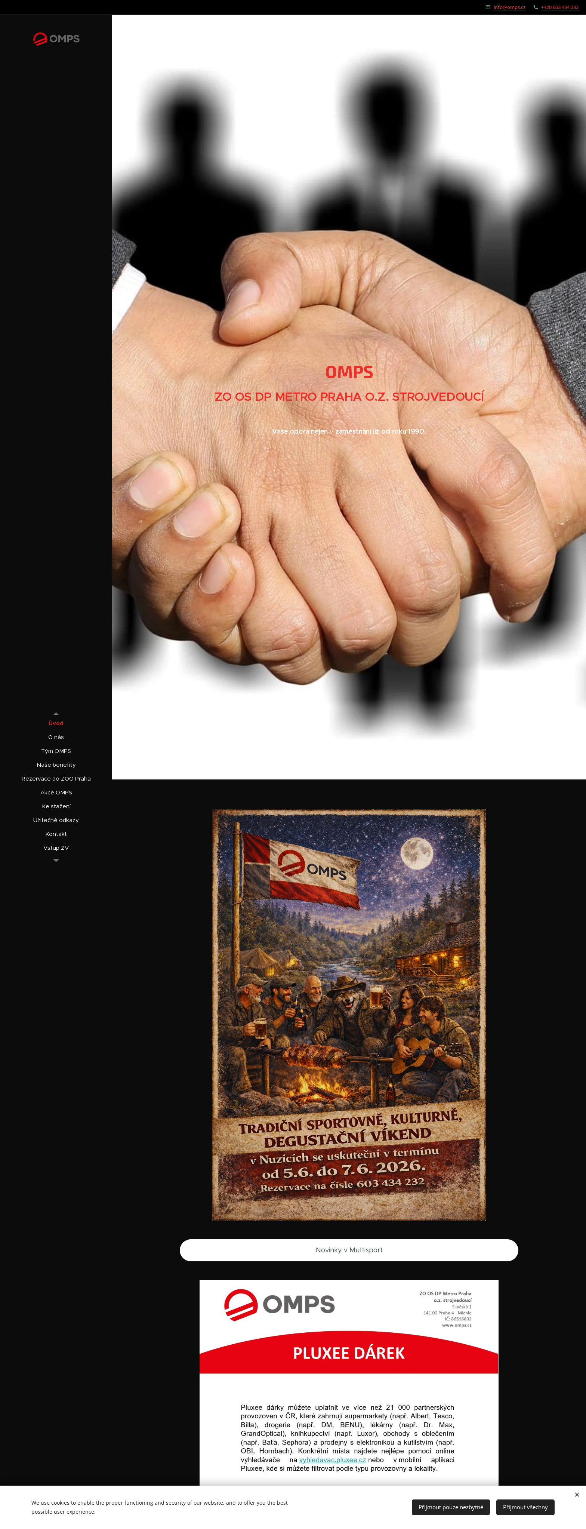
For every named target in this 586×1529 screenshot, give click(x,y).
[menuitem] (56, 723)
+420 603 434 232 (560, 7)
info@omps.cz (509, 7)
